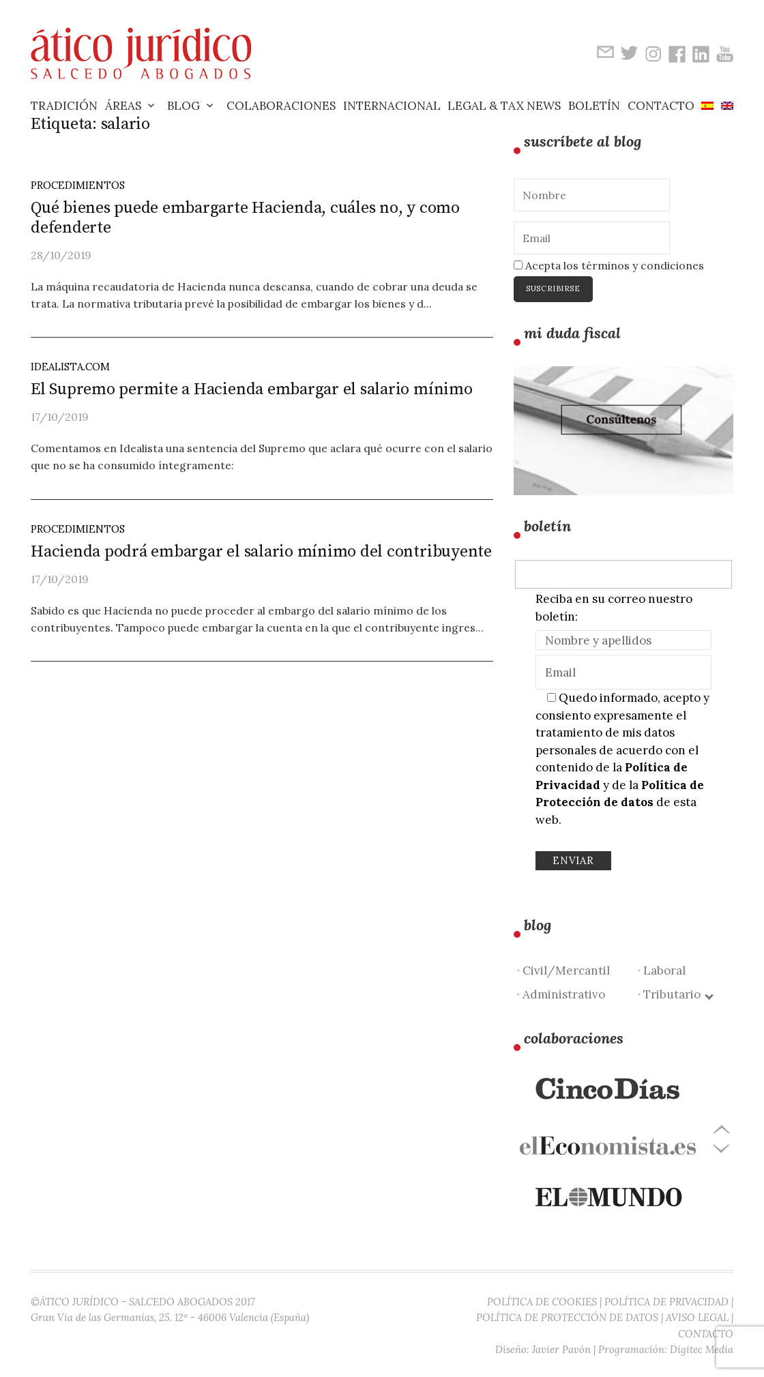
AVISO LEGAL (697, 1317)
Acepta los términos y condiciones (609, 265)
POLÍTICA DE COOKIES (542, 1301)
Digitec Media (701, 1349)
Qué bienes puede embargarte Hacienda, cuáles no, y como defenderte (245, 218)
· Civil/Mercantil (563, 970)
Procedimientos (78, 185)
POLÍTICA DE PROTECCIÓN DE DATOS (567, 1317)
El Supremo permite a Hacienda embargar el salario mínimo (252, 389)
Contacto (661, 106)
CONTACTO (705, 1333)
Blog (183, 106)
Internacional (392, 106)
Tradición (64, 106)
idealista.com (70, 366)
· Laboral (662, 970)
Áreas (123, 106)
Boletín (594, 106)
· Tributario (675, 994)
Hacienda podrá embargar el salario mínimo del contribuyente (261, 552)
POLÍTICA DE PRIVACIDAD (666, 1301)
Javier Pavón (561, 1349)
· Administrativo (561, 994)
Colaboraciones (281, 106)
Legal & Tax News (504, 106)
